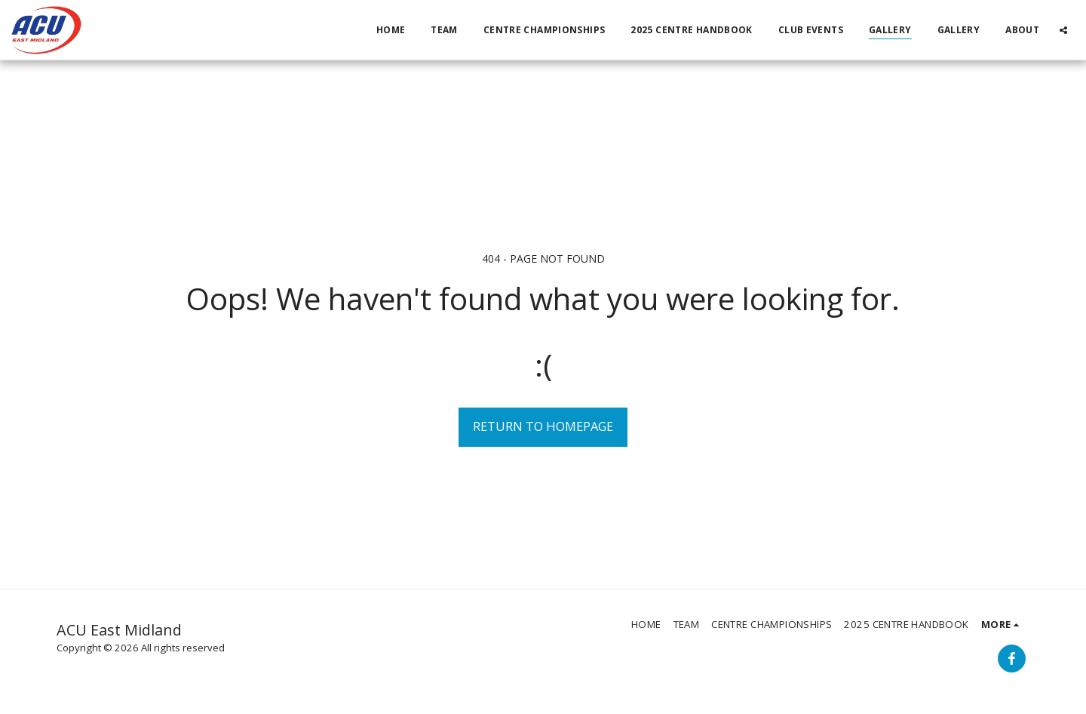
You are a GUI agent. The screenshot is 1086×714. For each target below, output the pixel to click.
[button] (1063, 30)
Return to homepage (543, 426)
